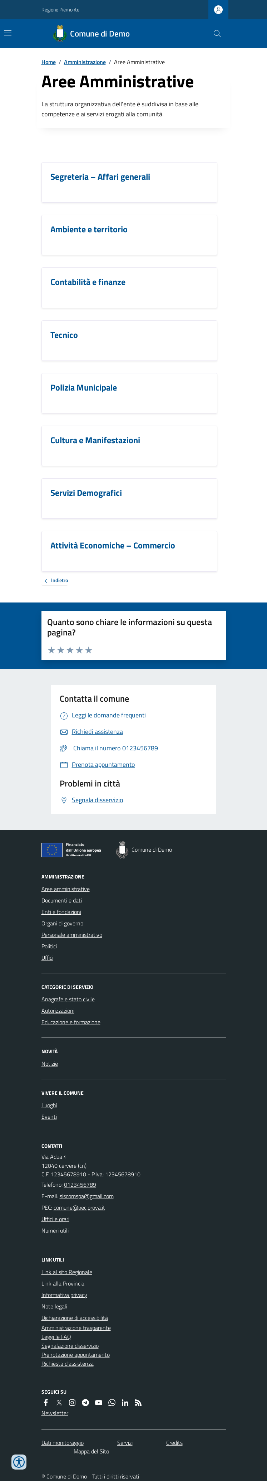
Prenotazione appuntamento (75, 1354)
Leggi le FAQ (56, 1336)
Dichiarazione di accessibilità (74, 1317)
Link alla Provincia (62, 1283)
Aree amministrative (65, 889)
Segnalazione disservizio (70, 1345)
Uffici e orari (55, 1219)
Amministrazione (85, 62)
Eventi (49, 1116)
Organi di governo (62, 923)
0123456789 (80, 1184)
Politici (49, 946)
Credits (174, 1442)
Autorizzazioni (57, 1010)
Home (48, 62)
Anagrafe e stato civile (68, 999)
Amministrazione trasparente (76, 1327)
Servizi (125, 1442)
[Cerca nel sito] (214, 33)
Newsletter (54, 1413)
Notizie (49, 1063)
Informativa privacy (64, 1295)
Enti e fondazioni (61, 912)
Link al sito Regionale (66, 1272)
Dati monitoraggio (62, 1442)
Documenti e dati (61, 900)
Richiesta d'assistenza (67, 1363)
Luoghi (49, 1105)
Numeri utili (55, 1230)
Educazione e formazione (70, 1022)
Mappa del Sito (91, 1451)
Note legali (54, 1306)
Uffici (47, 957)
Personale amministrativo (71, 934)
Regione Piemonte (60, 9)
